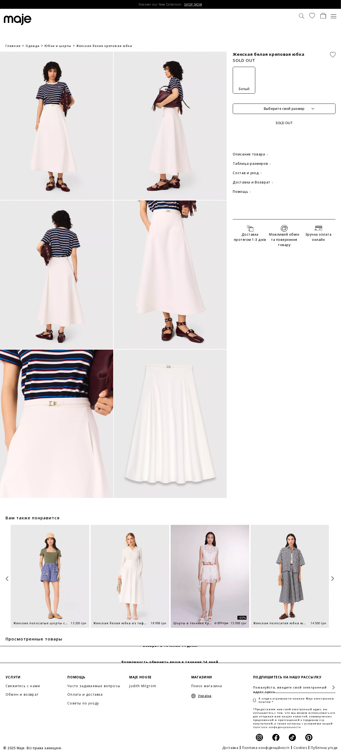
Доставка (230, 747)
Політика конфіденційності (266, 747)
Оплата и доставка (85, 694)
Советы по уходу (83, 703)
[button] (312, 16)
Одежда (33, 46)
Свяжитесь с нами (22, 686)
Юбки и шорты (58, 46)
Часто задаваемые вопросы (93, 686)
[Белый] (244, 80)
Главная (13, 46)
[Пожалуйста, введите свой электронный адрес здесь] (294, 687)
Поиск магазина (206, 686)
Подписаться (331, 687)
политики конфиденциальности (277, 727)
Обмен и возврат (21, 694)
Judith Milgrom (142, 686)
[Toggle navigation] (334, 15)
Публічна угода (324, 747)
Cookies (300, 747)
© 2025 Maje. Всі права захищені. (32, 748)
